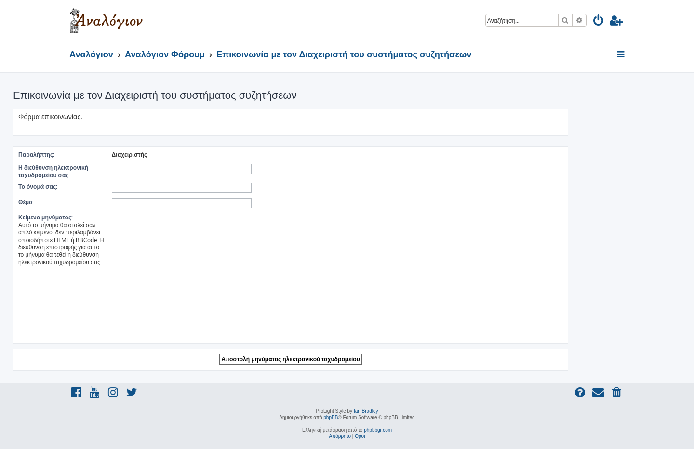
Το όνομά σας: (37, 186)
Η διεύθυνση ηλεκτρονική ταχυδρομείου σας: (53, 171)
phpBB (330, 417)
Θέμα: (26, 201)
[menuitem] (598, 21)
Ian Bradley (366, 411)
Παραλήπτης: (36, 154)
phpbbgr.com (378, 430)
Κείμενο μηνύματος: (45, 217)
